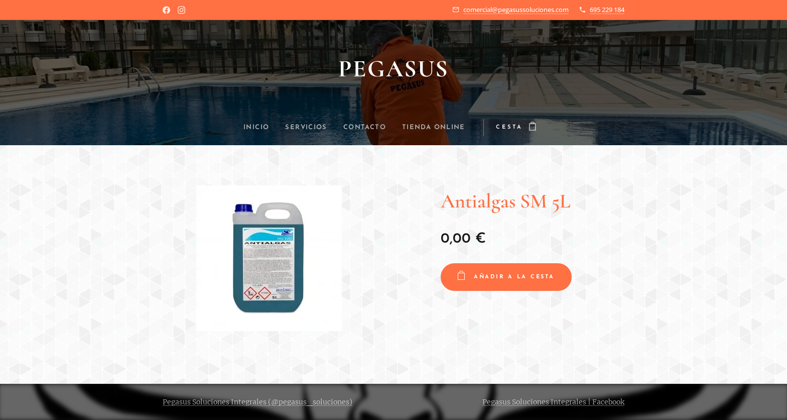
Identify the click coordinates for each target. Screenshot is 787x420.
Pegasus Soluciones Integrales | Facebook (553, 401)
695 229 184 (607, 9)
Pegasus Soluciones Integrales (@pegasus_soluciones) (257, 401)
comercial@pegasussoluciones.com (516, 9)
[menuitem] (251, 127)
